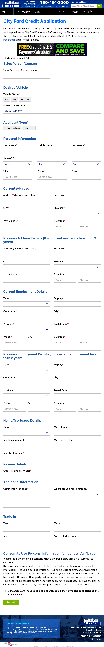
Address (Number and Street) (20, 195)
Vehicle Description (14, 105)
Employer (60, 298)
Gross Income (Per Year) (17, 470)
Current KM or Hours (65, 536)
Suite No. (59, 195)
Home (7, 427)
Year (5, 523)
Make (57, 523)
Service (66, 12)
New (10, 12)
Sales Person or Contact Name (20, 70)
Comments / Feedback (15, 488)
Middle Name (44, 145)
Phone (41, 171)
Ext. (30, 336)
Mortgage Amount (13, 440)
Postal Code (10, 220)
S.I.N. (6, 171)
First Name (10, 145)
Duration (59, 220)
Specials (57, 12)
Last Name (78, 145)
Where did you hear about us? (70, 488)
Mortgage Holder (63, 440)
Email (75, 171)
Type (6, 298)
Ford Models (37, 12)
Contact (99, 12)
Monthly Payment (13, 452)
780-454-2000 (90, 635)
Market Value (61, 427)
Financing (47, 12)
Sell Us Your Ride (26, 12)
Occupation (10, 311)
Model (6, 536)
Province (59, 207)
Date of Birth (11, 158)
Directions (96, 639)
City (6, 207)
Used (17, 12)
